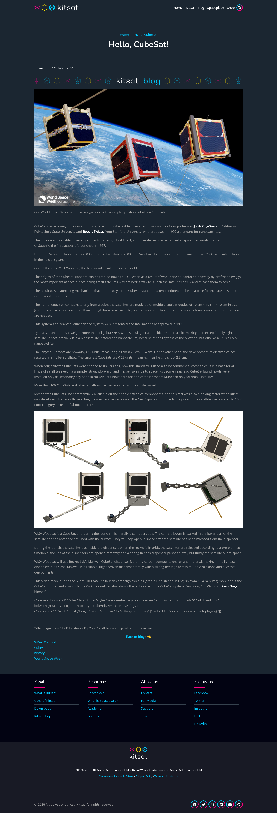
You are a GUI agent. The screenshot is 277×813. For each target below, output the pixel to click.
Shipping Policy (144, 776)
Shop (231, 7)
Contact (146, 693)
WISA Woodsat (45, 642)
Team (145, 716)
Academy (94, 708)
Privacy (130, 776)
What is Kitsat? (45, 693)
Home (178, 7)
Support (147, 708)
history (39, 653)
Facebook (201, 693)
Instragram (202, 708)
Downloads (42, 708)
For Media (148, 700)
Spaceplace (215, 7)
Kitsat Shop (42, 716)
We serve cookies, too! (111, 776)
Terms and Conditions (166, 776)
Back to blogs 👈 (138, 637)
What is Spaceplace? (103, 700)
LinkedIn (200, 724)
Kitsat (190, 7)
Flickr (198, 716)
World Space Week (48, 658)
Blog (200, 7)
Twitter (199, 700)
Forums (93, 716)
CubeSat (40, 648)
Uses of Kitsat (44, 700)
